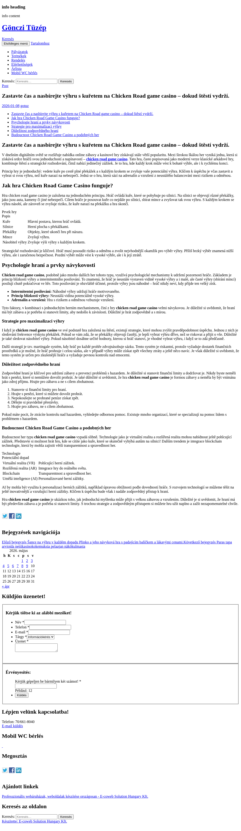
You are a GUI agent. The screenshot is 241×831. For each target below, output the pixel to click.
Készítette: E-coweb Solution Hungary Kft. (34, 823)
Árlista (16, 69)
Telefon (22, 627)
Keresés (8, 39)
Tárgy (21, 637)
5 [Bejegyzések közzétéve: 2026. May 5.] (8, 566)
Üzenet (21, 641)
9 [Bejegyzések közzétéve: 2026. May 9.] (27, 566)
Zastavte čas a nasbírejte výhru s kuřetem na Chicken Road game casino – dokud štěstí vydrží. (82, 114)
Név (19, 622)
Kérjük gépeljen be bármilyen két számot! (48, 683)
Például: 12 (23, 692)
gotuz (24, 106)
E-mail (21, 632)
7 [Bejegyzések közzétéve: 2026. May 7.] (18, 566)
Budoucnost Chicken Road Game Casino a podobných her (55, 135)
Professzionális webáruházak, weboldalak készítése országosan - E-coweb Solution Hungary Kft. (75, 798)
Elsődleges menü (16, 43)
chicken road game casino (106, 159)
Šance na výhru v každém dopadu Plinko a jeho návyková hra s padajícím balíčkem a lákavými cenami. (93, 542)
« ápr (5, 586)
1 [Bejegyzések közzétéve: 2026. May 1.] (22, 561)
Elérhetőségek (22, 64)
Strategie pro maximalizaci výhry (36, 126)
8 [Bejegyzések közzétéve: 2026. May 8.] (22, 566)
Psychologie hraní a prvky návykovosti (40, 122)
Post (5, 86)
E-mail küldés (12, 727)
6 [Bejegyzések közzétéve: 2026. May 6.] (13, 566)
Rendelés (18, 60)
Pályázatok (19, 52)
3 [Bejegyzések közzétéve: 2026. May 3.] (32, 561)
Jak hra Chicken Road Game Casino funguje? (45, 118)
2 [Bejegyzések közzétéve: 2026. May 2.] (27, 561)
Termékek (18, 56)
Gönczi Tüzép (24, 27)
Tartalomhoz (40, 43)
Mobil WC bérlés (24, 73)
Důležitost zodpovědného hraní (34, 131)
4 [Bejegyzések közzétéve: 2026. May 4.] (3, 566)
